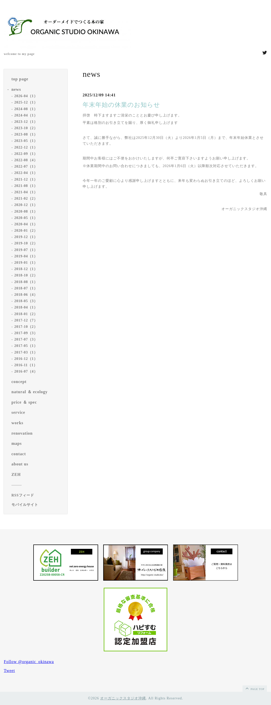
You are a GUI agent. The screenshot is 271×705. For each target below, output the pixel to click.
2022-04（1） (26, 173)
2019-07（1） (26, 250)
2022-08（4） (26, 160)
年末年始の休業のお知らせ (121, 104)
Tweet (9, 670)
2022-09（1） (26, 154)
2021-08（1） (26, 186)
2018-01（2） (26, 314)
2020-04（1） (26, 224)
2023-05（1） (26, 141)
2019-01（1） (26, 263)
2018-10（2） (26, 275)
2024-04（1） (26, 115)
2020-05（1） (26, 218)
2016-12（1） (26, 359)
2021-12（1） (26, 179)
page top (254, 688)
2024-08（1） (26, 109)
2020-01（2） (26, 230)
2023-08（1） (26, 134)
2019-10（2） (26, 243)
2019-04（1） (26, 256)
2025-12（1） (26, 102)
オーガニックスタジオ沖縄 (123, 698)
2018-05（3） (26, 301)
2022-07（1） (26, 166)
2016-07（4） (26, 371)
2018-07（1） (26, 288)
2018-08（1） (26, 282)
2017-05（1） (26, 346)
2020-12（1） (26, 205)
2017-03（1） (26, 352)
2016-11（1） (25, 365)
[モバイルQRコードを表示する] (37, 505)
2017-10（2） (26, 327)
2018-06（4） (26, 295)
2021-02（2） (26, 198)
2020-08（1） (26, 211)
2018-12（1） (26, 269)
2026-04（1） (26, 96)
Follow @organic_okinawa (29, 661)
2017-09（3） (26, 333)
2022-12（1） (26, 147)
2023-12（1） (26, 122)
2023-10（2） (26, 128)
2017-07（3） (26, 339)
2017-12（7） (26, 320)
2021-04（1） (26, 192)
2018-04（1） (26, 307)
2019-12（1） (26, 237)
